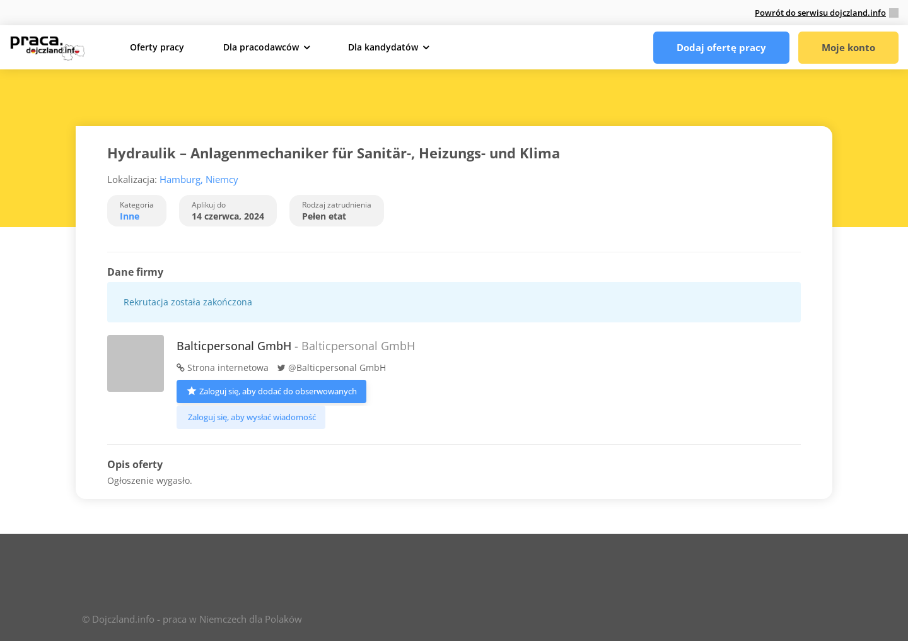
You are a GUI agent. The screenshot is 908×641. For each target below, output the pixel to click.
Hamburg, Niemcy (199, 179)
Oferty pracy (157, 47)
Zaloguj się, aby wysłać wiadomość (251, 417)
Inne (129, 216)
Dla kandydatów (383, 47)
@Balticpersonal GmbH (331, 367)
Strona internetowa (223, 367)
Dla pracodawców (261, 47)
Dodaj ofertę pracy (721, 47)
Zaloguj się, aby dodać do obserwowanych (271, 390)
